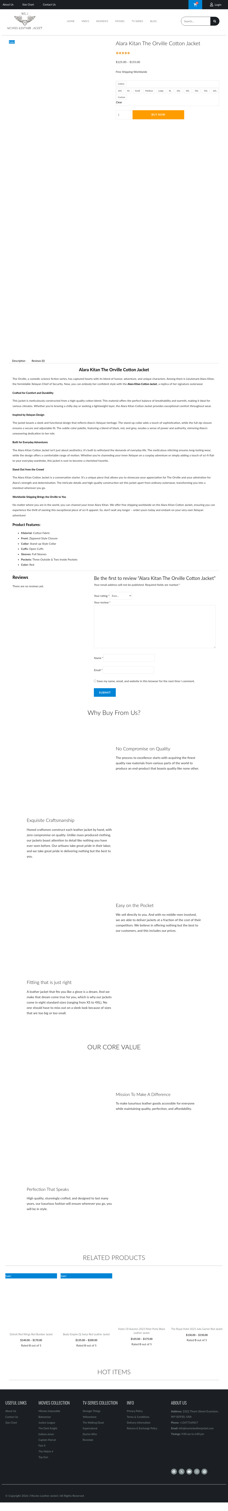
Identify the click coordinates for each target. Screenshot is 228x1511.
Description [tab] (19, 360)
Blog (153, 21)
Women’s (102, 21)
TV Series (137, 21)
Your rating (101, 596)
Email (98, 675)
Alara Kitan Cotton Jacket (144, 383)
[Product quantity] (124, 114)
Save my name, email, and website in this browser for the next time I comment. (146, 686)
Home (70, 21)
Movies (120, 21)
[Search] (214, 21)
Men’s (85, 21)
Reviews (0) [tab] (41, 360)
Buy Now (159, 114)
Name (98, 662)
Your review (102, 603)
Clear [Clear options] (119, 102)
